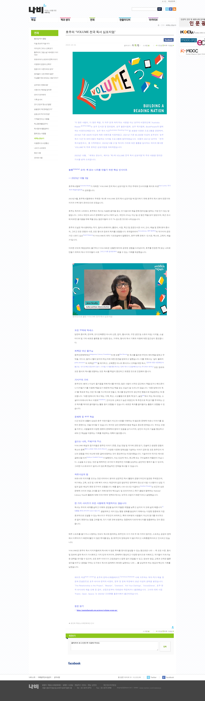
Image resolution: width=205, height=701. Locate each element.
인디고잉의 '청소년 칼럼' (42, 104)
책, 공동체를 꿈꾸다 (41, 124)
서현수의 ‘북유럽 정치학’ (43, 90)
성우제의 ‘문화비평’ (41, 85)
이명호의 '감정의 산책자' (42, 64)
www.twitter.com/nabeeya (150, 688)
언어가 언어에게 (40, 95)
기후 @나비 (38, 100)
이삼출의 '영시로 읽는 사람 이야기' (46, 78)
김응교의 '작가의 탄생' (41, 114)
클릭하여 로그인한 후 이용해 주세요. (114, 646)
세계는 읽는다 (39, 138)
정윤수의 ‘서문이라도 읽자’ (43, 69)
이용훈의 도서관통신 (41, 143)
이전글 (159, 45)
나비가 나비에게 (40, 148)
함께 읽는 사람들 (40, 133)
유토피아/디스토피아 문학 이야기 (46, 59)
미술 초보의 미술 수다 (41, 43)
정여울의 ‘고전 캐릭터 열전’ (44, 74)
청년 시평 (37, 153)
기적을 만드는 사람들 (41, 119)
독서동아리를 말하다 (41, 129)
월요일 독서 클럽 (40, 39)
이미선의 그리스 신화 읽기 (43, 48)
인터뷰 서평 (38, 158)
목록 (165, 45)
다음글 (171, 45)
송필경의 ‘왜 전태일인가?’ (43, 109)
